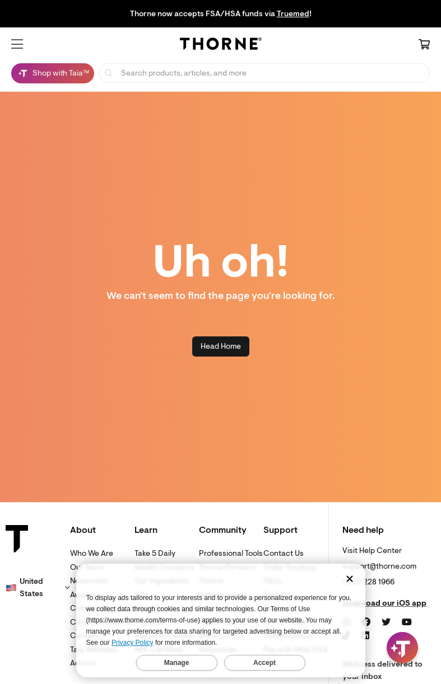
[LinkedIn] (365, 635)
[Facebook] (365, 622)
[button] (17, 44)
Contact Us (283, 553)
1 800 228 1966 (368, 582)
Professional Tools (231, 553)
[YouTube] (407, 622)
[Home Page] (221, 45)
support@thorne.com (379, 566)
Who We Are (91, 553)
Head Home (221, 346)
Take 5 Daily (154, 553)
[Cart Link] (424, 45)
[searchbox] (264, 73)
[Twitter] (386, 622)
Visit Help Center (372, 550)
